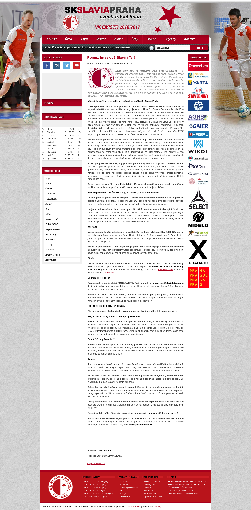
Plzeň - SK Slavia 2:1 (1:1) (95, 485)
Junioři (118, 39)
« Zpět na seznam (96, 463)
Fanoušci (50, 193)
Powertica (124, 482)
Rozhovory (50, 234)
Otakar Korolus (133, 506)
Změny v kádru (52, 255)
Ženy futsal (51, 260)
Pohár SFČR (51, 224)
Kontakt (189, 39)
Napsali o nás (52, 219)
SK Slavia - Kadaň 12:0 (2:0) (96, 482)
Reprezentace (52, 229)
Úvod (68, 39)
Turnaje (49, 244)
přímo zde (109, 272)
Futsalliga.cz (149, 485)
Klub (47, 209)
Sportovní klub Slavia (153, 497)
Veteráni (49, 249)
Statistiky (50, 239)
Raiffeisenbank (165, 269)
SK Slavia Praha (151, 494)
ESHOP (52, 39)
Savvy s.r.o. (125, 494)
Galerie (151, 39)
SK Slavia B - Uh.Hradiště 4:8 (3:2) (98, 494)
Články (48, 188)
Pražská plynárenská (129, 487)
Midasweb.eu (125, 497)
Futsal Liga (51, 198)
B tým (48, 183)
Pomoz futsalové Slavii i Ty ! (111, 57)
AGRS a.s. (124, 485)
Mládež (101, 39)
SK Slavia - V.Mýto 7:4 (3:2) (95, 497)
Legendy (170, 39)
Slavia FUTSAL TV (152, 482)
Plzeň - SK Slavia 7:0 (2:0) (95, 491)
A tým (84, 39)
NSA (122, 491)
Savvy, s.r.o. (161, 506)
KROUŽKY (148, 491)
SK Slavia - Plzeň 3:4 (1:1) (95, 487)
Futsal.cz (148, 487)
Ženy (135, 39)
